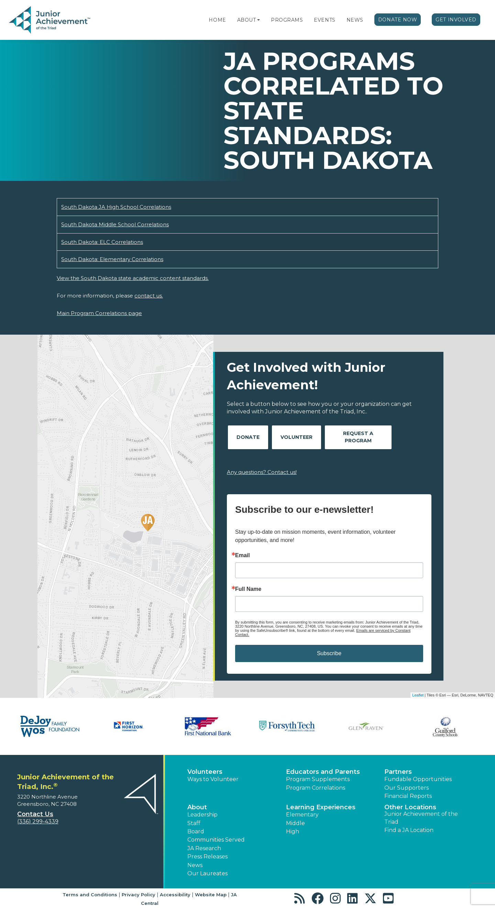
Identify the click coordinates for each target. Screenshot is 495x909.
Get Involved (456, 20)
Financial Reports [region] (408, 796)
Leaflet (418, 695)
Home (217, 20)
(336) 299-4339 (37, 821)
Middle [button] (295, 823)
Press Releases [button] (207, 856)
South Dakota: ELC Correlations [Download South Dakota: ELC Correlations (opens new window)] (102, 242)
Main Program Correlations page (99, 313)
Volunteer (296, 437)
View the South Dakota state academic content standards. (133, 278)
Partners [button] (398, 772)
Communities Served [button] (216, 839)
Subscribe (329, 653)
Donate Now (397, 20)
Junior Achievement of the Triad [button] (421, 818)
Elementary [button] (302, 814)
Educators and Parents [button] (323, 772)
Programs (287, 20)
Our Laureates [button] (207, 873)
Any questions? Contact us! (262, 472)
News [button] (194, 865)
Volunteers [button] (204, 772)
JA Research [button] (204, 848)
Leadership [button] (202, 814)
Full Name (248, 589)
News (354, 20)
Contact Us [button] (35, 814)
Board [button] (195, 831)
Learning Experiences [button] (320, 807)
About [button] (197, 807)
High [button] (292, 831)
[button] (258, 20)
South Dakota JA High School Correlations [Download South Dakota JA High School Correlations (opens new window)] (116, 207)
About (246, 20)
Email (242, 555)
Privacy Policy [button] (138, 894)
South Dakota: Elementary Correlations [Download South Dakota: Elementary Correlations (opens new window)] (112, 259)
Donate (248, 437)
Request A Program (358, 437)
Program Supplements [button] (318, 779)
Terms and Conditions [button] (90, 894)
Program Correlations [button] (315, 787)
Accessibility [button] (175, 894)
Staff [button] (193, 823)
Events (324, 20)
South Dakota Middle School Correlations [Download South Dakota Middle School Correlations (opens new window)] (115, 224)
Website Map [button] (211, 894)
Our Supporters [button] (406, 787)
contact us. (148, 295)
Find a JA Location (408, 830)
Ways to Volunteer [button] (213, 779)
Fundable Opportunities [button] (418, 779)
